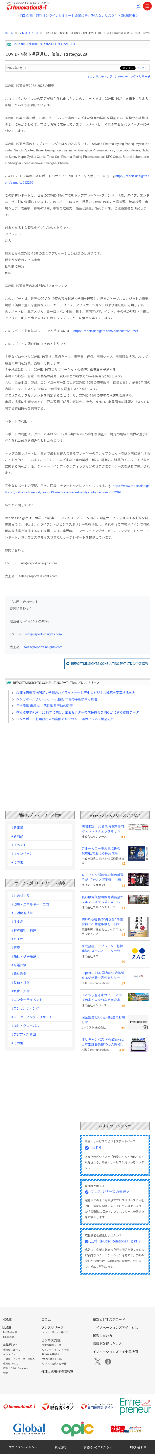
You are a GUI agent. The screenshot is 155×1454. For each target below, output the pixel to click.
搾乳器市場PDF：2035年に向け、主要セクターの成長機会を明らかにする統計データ (77, 712)
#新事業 (17, 828)
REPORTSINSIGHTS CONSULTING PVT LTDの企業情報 (109, 664)
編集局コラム (10, 1363)
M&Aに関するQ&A (52, 1359)
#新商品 (17, 836)
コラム (46, 1320)
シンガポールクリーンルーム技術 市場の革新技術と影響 (56, 699)
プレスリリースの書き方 (110, 1192)
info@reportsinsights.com (43, 634)
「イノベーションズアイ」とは (115, 1328)
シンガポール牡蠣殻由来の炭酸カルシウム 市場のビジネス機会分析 (65, 719)
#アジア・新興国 (23, 1034)
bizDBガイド (10, 1332)
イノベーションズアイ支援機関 (115, 1352)
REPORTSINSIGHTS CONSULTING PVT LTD (44, 44)
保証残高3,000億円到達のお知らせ (103, 1019)
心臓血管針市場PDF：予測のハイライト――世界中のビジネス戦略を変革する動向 (75, 693)
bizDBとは (9, 1337)
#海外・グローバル (25, 1026)
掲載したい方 (102, 1336)
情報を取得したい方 (107, 1344)
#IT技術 (17, 922)
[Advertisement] (77, 760)
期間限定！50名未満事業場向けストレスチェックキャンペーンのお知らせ (103, 829)
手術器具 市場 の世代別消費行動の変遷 (44, 706)
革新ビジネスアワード (109, 1320)
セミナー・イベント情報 (55, 1349)
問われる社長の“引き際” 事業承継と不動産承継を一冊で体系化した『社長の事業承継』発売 (103, 922)
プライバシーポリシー (23, 1447)
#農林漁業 (18, 974)
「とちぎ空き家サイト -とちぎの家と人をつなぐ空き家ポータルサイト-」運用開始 (103, 998)
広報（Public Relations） (17, 1368)
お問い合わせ (137, 1447)
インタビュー (10, 1354)
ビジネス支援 (51, 1340)
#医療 (15, 948)
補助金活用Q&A (50, 1354)
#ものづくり (20, 896)
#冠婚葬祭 (18, 965)
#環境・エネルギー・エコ (30, 904)
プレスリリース (29, 33)
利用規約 (60, 1447)
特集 (5, 1373)
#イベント (18, 845)
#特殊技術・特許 (23, 930)
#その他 (17, 862)
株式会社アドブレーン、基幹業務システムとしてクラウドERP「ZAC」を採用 (103, 949)
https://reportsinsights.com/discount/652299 (105, 331)
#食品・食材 (20, 982)
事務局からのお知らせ (98, 1447)
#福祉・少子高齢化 (25, 956)
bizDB (95, 1147)
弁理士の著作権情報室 (57, 1372)
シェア (143, 68)
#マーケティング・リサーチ (132, 76)
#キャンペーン (22, 854)
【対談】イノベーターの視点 (19, 1359)
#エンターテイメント (27, 1000)
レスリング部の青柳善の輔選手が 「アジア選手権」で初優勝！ (103, 877)
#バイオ (17, 939)
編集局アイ (10, 1345)
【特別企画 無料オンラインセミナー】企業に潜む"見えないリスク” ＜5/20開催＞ (78, 16)
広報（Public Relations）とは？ (115, 1241)
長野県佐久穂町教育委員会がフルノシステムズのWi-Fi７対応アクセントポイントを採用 (103, 900)
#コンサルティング (100, 76)
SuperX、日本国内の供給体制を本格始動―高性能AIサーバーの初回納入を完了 (103, 975)
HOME (7, 1320)
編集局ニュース (11, 1349)
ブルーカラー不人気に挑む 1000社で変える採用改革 (103, 851)
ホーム (9, 33)
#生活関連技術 (22, 913)
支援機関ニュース (51, 1345)
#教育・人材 (20, 991)
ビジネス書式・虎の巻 (54, 1363)
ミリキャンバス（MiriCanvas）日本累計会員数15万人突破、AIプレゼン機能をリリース (103, 1042)
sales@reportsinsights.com (42, 647)
